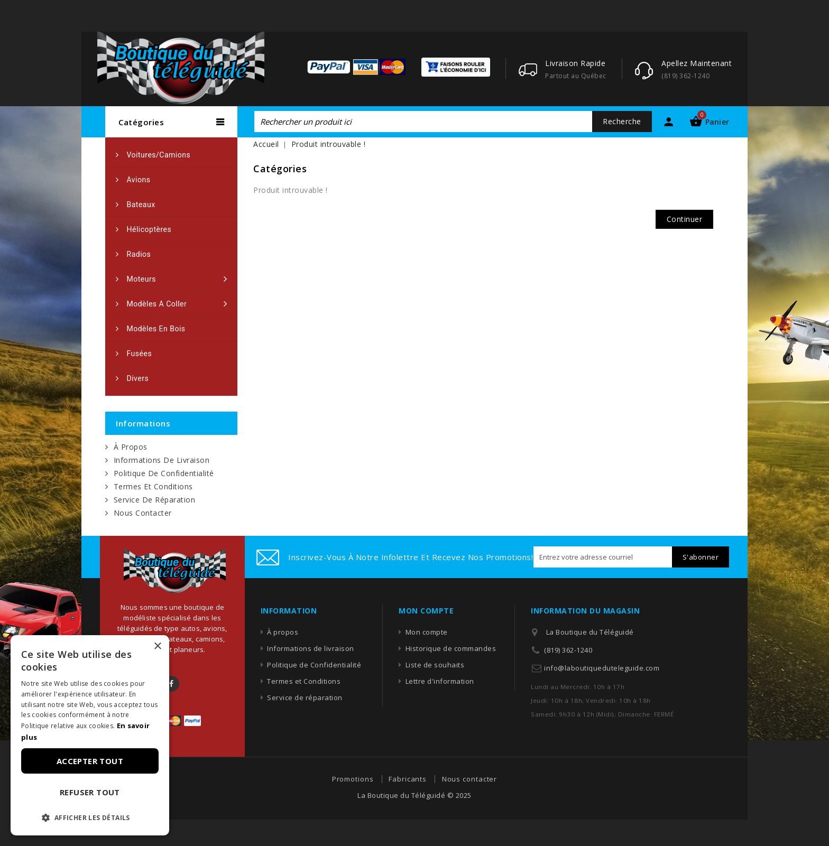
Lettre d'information (440, 681)
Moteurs (141, 279)
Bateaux (141, 204)
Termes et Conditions (153, 486)
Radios (139, 254)
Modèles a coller (157, 304)
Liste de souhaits (435, 665)
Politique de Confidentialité (164, 473)
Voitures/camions (159, 155)
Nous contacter (143, 513)
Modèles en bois (156, 328)
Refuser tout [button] (90, 792)
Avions (139, 179)
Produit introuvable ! (328, 144)
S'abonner (701, 557)
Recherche (622, 121)
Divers (138, 378)
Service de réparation (155, 500)
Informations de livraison (162, 460)
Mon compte (427, 632)
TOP (789, 822)
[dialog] (90, 735)
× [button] (157, 646)
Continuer (685, 219)
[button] (90, 818)
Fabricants (408, 779)
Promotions (353, 779)
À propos (131, 447)
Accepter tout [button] (90, 761)
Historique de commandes (451, 648)
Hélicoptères (149, 229)
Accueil (266, 144)
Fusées (139, 353)
